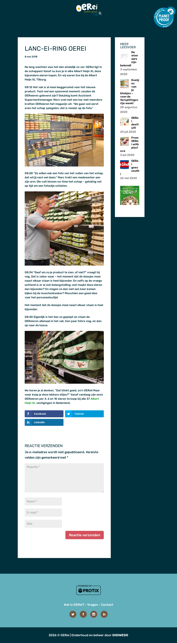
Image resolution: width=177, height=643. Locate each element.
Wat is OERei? (74, 605)
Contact (107, 605)
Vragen (92, 605)
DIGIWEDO (120, 635)
